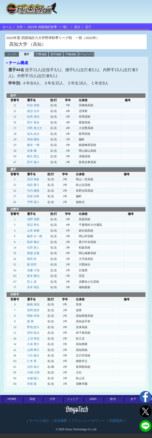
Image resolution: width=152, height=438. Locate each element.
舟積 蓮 (31, 383)
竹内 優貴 (33, 190)
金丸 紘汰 (33, 134)
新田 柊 (31, 259)
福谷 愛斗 (33, 185)
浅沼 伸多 (33, 179)
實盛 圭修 (33, 253)
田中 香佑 (33, 122)
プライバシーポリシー (88, 421)
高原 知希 (33, 196)
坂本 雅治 (33, 276)
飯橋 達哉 (33, 304)
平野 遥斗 (33, 202)
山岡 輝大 (33, 350)
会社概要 (60, 421)
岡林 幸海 (33, 315)
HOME (12, 399)
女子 (133, 399)
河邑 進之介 (34, 128)
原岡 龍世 (33, 310)
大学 (19, 27)
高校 (32, 399)
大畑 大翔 (33, 372)
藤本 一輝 (33, 145)
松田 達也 (33, 116)
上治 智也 (33, 338)
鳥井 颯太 (33, 242)
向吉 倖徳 (33, 105)
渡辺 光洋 (33, 111)
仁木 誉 (31, 361)
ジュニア (73, 399)
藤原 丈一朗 (34, 236)
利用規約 (116, 421)
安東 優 (31, 150)
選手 (26, 54)
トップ (12, 54)
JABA (93, 399)
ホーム (7, 27)
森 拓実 (31, 264)
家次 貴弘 (33, 156)
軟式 (113, 399)
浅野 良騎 (33, 219)
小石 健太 (33, 355)
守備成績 (70, 54)
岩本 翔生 (33, 287)
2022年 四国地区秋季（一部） (48, 27)
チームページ (86, 54)
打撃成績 (41, 54)
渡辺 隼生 (33, 225)
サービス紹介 (39, 421)
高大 (77, 27)
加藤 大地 (33, 270)
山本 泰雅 (33, 230)
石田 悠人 (33, 247)
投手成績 (56, 54)
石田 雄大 (33, 367)
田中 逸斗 (33, 162)
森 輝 (30, 321)
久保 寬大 (33, 344)
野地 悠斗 (33, 327)
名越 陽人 (33, 378)
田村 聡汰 (33, 332)
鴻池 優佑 (33, 139)
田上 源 (31, 281)
